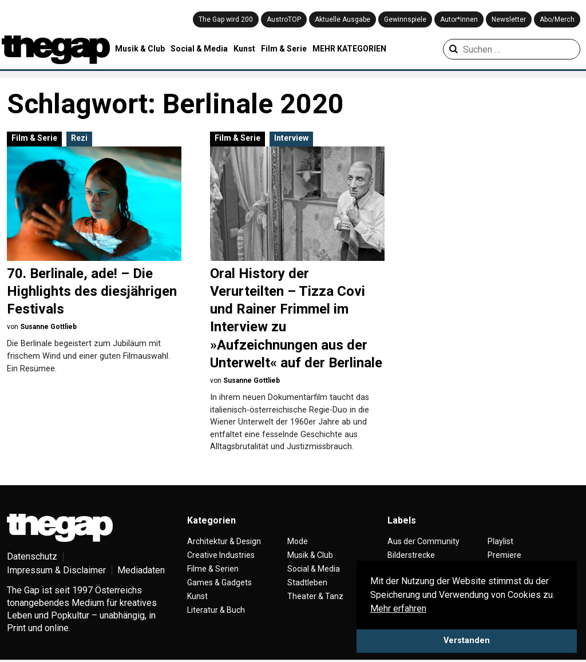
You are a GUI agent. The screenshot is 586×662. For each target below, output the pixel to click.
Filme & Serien (213, 568)
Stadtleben (307, 582)
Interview (291, 137)
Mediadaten (141, 570)
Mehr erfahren (398, 608)
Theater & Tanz (315, 596)
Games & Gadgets (219, 582)
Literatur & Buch (216, 610)
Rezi (79, 137)
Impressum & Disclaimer (56, 570)
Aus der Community (423, 541)
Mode (297, 541)
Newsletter (509, 19)
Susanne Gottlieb (48, 327)
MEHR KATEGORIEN (349, 48)
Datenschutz (32, 556)
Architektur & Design (224, 541)
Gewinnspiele (405, 19)
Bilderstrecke (411, 555)
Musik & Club (140, 48)
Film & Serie (284, 48)
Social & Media (199, 48)
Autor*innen (459, 19)
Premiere (504, 555)
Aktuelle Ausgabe (342, 19)
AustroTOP (284, 19)
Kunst (244, 48)
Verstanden (467, 640)
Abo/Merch (557, 19)
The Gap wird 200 (226, 19)
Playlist (500, 541)
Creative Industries (221, 555)
